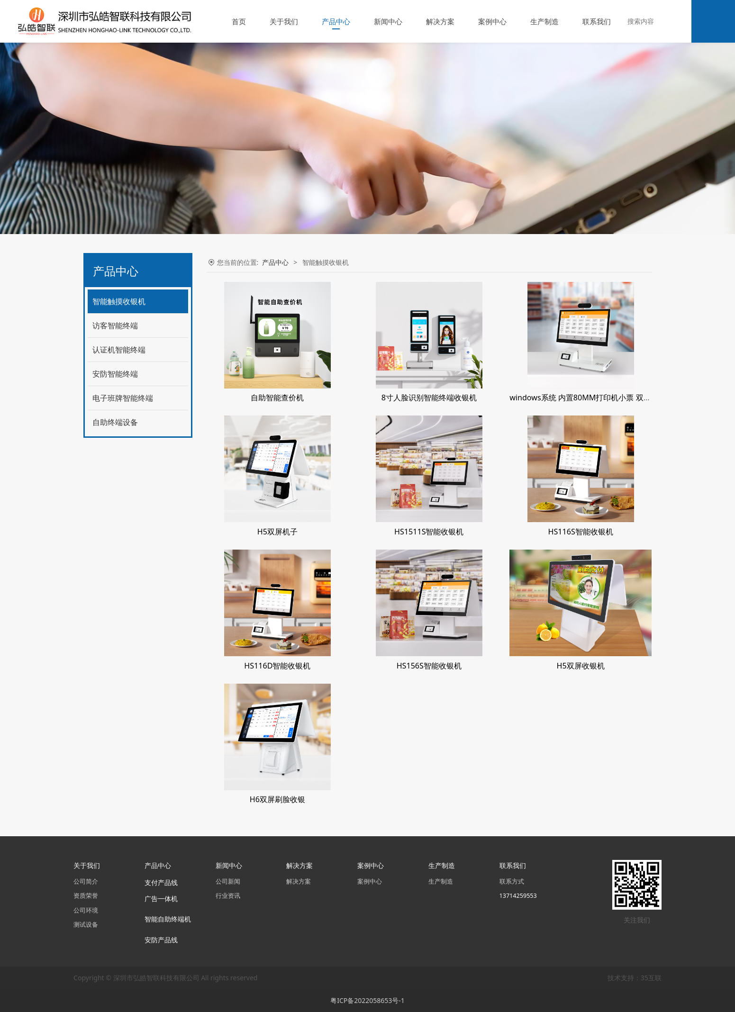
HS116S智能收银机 (580, 531)
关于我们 (284, 21)
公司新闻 (228, 881)
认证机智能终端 (118, 349)
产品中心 (336, 21)
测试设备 (85, 925)
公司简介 (85, 881)
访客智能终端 (115, 325)
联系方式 (511, 881)
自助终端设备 (115, 422)
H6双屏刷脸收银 (277, 799)
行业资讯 (228, 896)
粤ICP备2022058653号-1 (367, 1000)
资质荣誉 (85, 896)
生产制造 (544, 21)
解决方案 (440, 21)
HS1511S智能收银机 (428, 531)
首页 (239, 21)
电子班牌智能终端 (122, 398)
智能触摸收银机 (118, 301)
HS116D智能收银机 (277, 665)
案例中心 (492, 21)
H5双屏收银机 (581, 665)
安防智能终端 (115, 374)
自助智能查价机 (277, 397)
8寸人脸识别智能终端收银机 (429, 397)
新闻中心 (388, 21)
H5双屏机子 (277, 531)
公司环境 (85, 910)
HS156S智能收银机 (429, 665)
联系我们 (596, 21)
